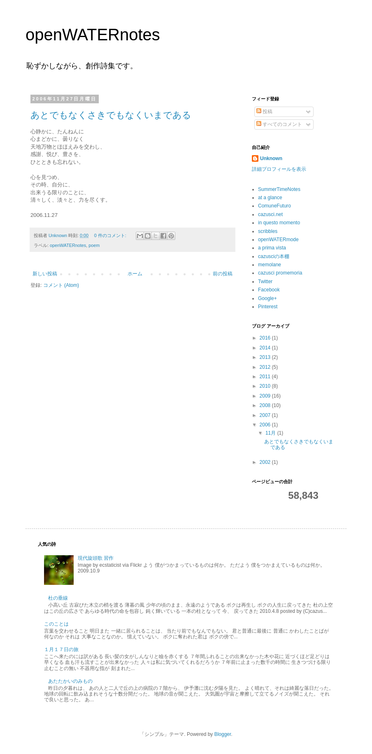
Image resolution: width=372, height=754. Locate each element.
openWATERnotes (93, 35)
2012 (266, 367)
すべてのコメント (279, 124)
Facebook (269, 290)
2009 (266, 396)
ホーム (135, 274)
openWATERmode (278, 239)
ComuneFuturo (274, 206)
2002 (266, 462)
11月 (271, 433)
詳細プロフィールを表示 (279, 169)
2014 (266, 348)
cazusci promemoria (280, 273)
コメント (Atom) (61, 285)
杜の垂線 (58, 598)
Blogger (222, 734)
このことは (56, 624)
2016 (266, 338)
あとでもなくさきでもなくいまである (110, 115)
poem (94, 245)
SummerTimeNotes (279, 189)
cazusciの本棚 (273, 256)
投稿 (264, 111)
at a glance (270, 197)
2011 (266, 376)
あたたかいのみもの (70, 681)
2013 (266, 357)
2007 (266, 415)
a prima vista (272, 248)
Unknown (271, 158)
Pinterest (267, 307)
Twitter (265, 281)
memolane (269, 265)
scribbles (267, 231)
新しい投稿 (45, 274)
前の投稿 (222, 274)
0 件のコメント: (111, 235)
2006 (266, 425)
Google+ (267, 298)
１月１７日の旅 (61, 649)
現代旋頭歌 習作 (96, 558)
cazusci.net (270, 214)
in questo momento (279, 223)
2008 (266, 405)
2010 (266, 386)
